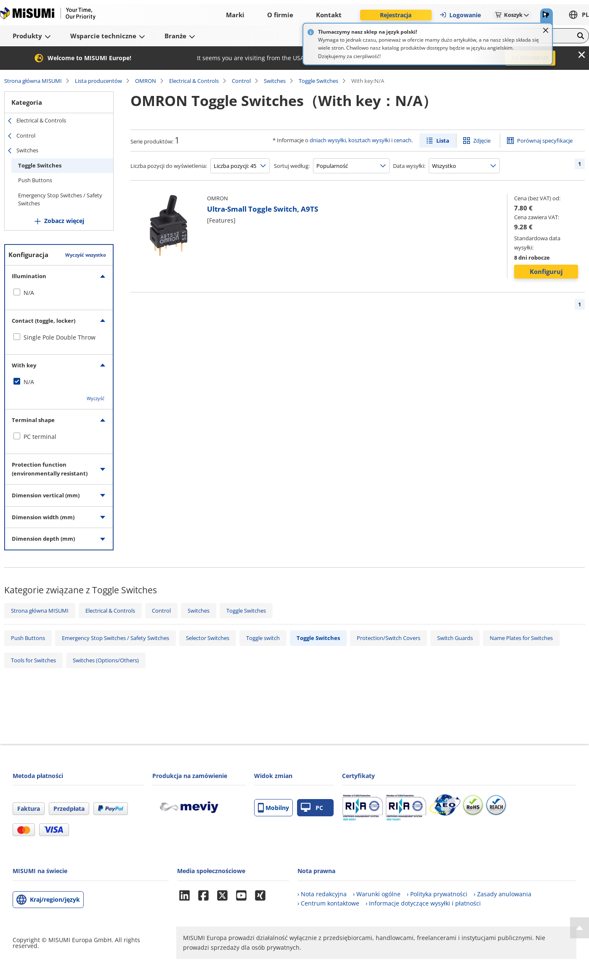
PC (312, 808)
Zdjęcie (482, 140)
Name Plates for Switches (521, 638)
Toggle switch (263, 638)
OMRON (145, 81)
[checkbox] (59, 293)
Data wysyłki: (409, 166)
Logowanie (460, 15)
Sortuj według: (292, 166)
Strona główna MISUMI (33, 81)
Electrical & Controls (194, 81)
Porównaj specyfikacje (545, 140)
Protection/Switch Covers (388, 638)
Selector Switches (207, 638)
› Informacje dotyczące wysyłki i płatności (423, 903)
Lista (442, 140)
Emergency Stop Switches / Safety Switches (60, 199)
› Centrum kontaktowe (328, 903)
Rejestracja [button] (395, 15)
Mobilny (273, 808)
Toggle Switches (318, 81)
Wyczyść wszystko (85, 255)
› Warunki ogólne (377, 894)
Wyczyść (95, 398)
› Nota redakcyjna (322, 894)
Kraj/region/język (55, 899)
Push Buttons (35, 180)
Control (241, 81)
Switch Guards (455, 638)
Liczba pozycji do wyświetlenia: (168, 166)
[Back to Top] (579, 927)
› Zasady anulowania (502, 894)
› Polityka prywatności (437, 894)
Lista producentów (98, 81)
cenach (402, 140)
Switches (275, 81)
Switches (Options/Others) (106, 660)
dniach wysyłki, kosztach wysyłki (350, 140)
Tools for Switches (33, 660)
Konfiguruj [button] (546, 271)
